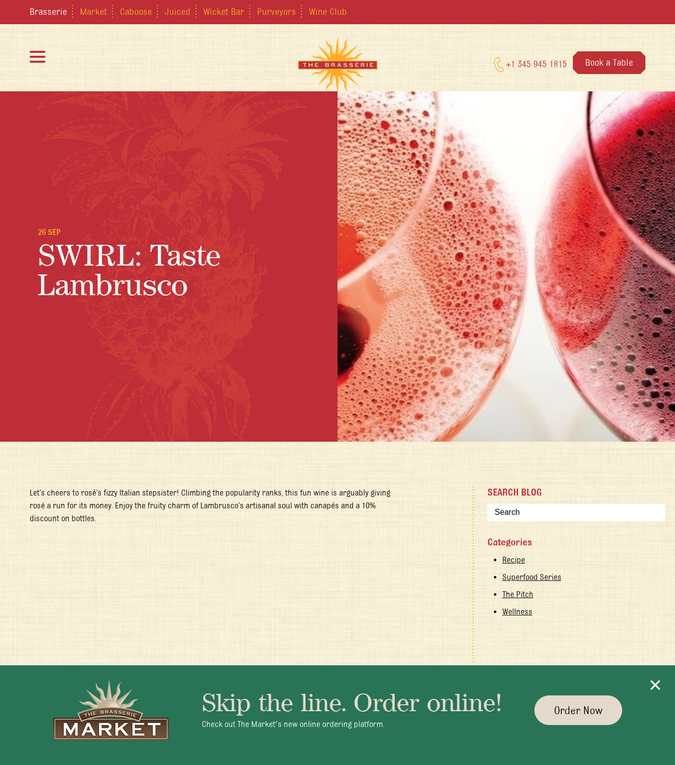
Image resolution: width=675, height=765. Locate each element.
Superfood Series (532, 577)
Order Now (578, 710)
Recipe (513, 559)
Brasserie (48, 11)
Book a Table (609, 62)
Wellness (517, 611)
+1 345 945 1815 (530, 64)
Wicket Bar (223, 11)
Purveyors (276, 11)
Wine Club (328, 11)
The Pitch (517, 594)
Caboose (136, 11)
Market (93, 11)
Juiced (177, 11)
